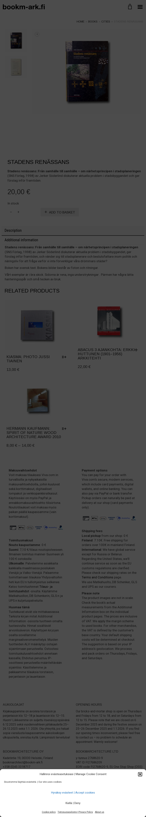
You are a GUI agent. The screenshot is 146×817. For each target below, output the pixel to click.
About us (99, 812)
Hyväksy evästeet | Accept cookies (73, 792)
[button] (140, 774)
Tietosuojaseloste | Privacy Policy (75, 812)
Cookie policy (49, 812)
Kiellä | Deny (73, 803)
